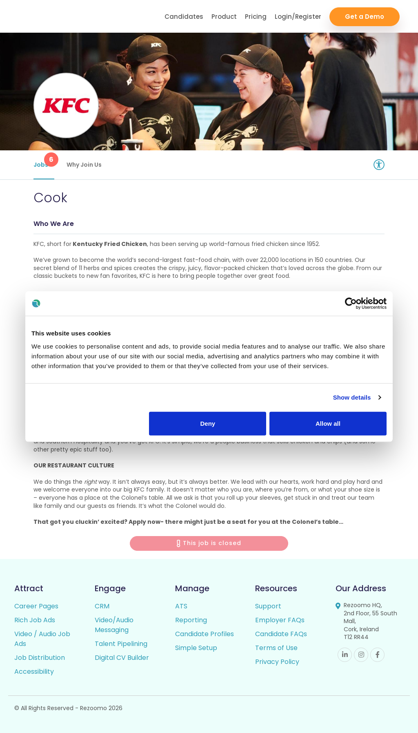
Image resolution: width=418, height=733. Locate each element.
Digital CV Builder (122, 657)
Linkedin (345, 655)
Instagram (361, 655)
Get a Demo (364, 16)
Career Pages (36, 606)
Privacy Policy (277, 661)
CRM (102, 606)
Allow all (328, 423)
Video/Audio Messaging (114, 625)
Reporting (191, 620)
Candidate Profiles (204, 634)
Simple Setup (196, 648)
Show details (352, 397)
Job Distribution (39, 657)
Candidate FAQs (281, 634)
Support (268, 606)
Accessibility (34, 671)
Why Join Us (84, 165)
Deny (208, 423)
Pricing (256, 16)
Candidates (184, 16)
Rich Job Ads (34, 620)
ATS (181, 606)
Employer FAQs (280, 620)
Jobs (43, 160)
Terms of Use (276, 648)
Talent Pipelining (121, 643)
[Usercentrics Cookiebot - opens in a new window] (351, 303)
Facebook (377, 655)
